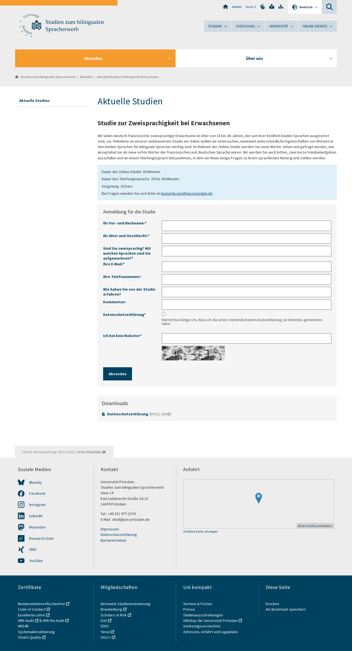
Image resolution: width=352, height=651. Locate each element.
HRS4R (23, 626)
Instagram (37, 504)
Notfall (236, 7)
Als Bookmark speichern (286, 609)
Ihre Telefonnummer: (122, 276)
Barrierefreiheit (113, 540)
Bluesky (35, 482)
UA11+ (106, 637)
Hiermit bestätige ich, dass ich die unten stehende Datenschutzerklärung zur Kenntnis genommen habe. (242, 322)
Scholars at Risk (114, 615)
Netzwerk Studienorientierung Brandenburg (125, 606)
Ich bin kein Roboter (122, 335)
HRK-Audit (26, 620)
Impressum (110, 529)
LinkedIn (36, 515)
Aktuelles (86, 77)
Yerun (105, 631)
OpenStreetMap (309, 525)
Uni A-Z (251, 7)
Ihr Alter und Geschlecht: (126, 235)
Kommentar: (114, 301)
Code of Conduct (32, 609)
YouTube (36, 560)
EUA (104, 620)
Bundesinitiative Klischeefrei (41, 603)
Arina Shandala (89, 451)
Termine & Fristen (198, 603)
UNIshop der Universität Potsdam (210, 620)
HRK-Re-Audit (53, 620)
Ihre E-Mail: (114, 263)
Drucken (272, 603)
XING (33, 549)
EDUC (105, 626)
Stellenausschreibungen (203, 615)
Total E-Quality (29, 637)
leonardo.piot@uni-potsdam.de (187, 193)
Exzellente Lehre (31, 615)
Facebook (37, 493)
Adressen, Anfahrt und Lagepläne (210, 631)
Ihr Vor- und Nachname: (125, 223)
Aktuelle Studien (34, 100)
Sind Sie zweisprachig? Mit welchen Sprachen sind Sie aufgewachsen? (127, 253)
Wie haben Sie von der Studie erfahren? (129, 292)
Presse (189, 609)
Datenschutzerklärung (127, 413)
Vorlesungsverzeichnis (202, 626)
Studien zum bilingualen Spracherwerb (48, 77)
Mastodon (37, 527)
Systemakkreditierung (36, 631)
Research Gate (41, 538)
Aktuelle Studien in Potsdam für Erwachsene (128, 77)
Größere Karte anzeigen (200, 531)
